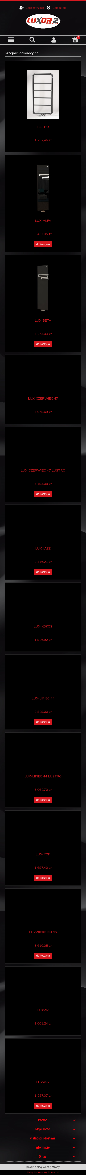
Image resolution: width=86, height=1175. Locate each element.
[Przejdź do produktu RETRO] (43, 94)
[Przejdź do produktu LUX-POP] (43, 832)
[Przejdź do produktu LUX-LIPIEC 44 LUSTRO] (43, 755)
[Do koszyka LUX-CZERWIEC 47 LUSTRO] (43, 494)
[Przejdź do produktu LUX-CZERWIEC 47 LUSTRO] (43, 449)
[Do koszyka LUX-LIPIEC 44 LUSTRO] (43, 800)
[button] (11, 40)
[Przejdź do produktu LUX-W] (43, 988)
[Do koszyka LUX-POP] (43, 878)
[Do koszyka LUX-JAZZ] (43, 572)
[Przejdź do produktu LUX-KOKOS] (43, 605)
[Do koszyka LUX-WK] (43, 1106)
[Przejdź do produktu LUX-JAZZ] (43, 527)
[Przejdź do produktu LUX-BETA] (43, 288)
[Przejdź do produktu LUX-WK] (43, 1060)
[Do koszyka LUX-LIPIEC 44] (43, 722)
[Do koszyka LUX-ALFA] (43, 244)
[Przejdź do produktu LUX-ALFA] (43, 188)
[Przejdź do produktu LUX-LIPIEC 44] (43, 677)
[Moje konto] (53, 40)
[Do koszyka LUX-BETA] (43, 344)
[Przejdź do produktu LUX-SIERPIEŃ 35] (43, 910)
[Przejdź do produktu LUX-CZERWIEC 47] (43, 377)
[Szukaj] (32, 40)
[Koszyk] (75, 40)
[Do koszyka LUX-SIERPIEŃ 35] (43, 956)
